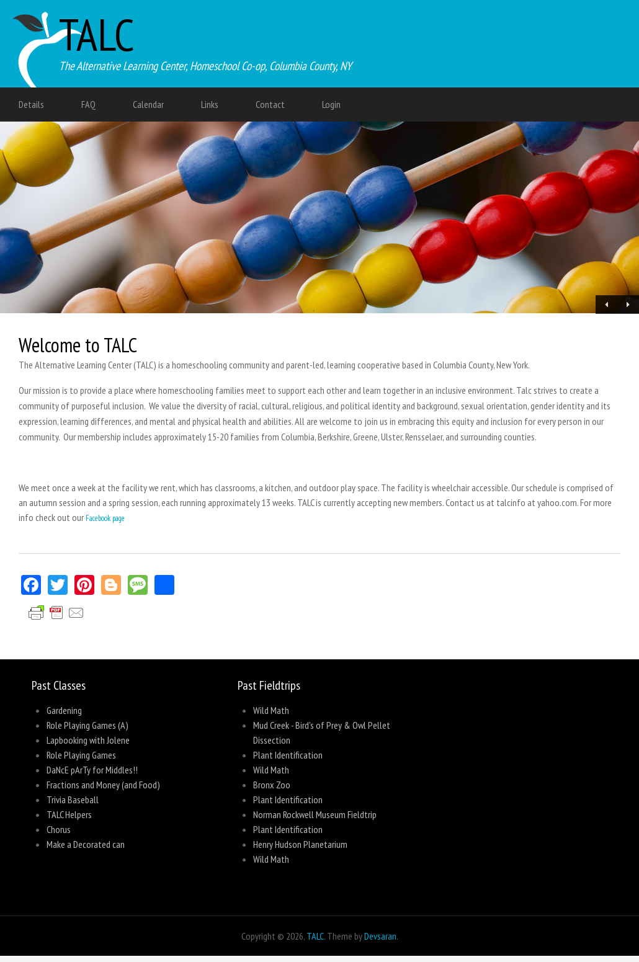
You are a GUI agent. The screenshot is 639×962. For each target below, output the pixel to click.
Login (331, 104)
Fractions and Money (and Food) (103, 784)
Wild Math (271, 710)
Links (209, 104)
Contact (270, 104)
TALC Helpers (69, 814)
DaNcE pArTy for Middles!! (92, 770)
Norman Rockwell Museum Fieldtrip (315, 814)
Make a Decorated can (86, 844)
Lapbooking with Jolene (88, 740)
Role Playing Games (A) (87, 725)
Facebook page (105, 518)
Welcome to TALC (78, 345)
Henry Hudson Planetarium (300, 844)
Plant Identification (288, 755)
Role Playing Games (81, 755)
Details (31, 104)
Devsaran (380, 936)
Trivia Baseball (73, 799)
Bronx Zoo (271, 784)
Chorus (59, 829)
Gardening (64, 710)
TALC (97, 34)
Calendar (148, 104)
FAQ (88, 104)
